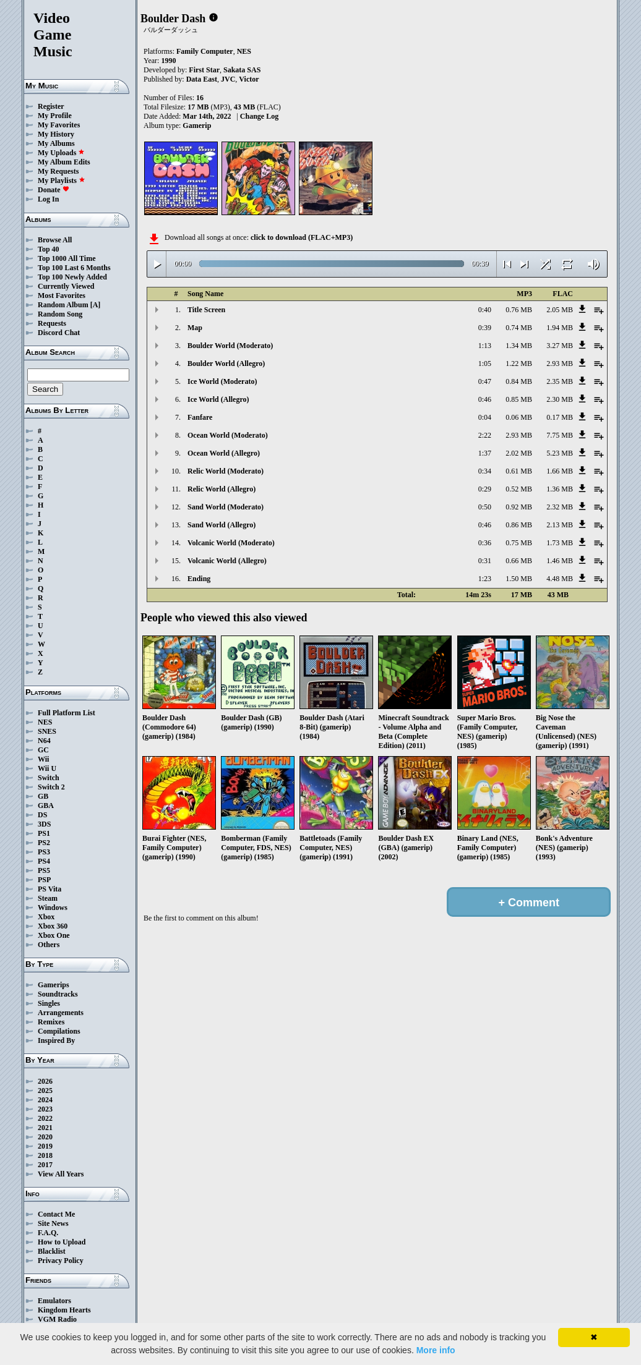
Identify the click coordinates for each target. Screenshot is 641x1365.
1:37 (484, 453)
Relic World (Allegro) (221, 489)
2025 (45, 1090)
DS (42, 814)
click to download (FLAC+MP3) (302, 237)
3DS (44, 824)
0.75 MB (518, 542)
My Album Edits (64, 162)
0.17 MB (559, 417)
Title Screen (206, 309)
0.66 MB (518, 560)
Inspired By (56, 1040)
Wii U (47, 768)
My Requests (58, 171)
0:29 (484, 489)
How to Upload (61, 1242)
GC (43, 750)
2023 (45, 1109)
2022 (45, 1118)
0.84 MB (518, 381)
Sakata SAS (241, 70)
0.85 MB (518, 399)
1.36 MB (559, 489)
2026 (45, 1081)
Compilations (59, 1031)
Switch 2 (51, 787)
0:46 (484, 399)
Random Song (60, 314)
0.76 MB (518, 309)
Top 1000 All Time (66, 258)
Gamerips (53, 984)
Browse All (55, 240)
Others (48, 944)
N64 (44, 740)
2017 (45, 1164)
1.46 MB (559, 560)
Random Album (63, 304)
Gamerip (197, 125)
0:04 (484, 417)
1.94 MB (559, 327)
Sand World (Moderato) (225, 507)
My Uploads (61, 152)
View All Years (61, 1174)
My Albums (56, 143)
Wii (43, 759)
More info (435, 1350)
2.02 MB (518, 453)
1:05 (484, 363)
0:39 (484, 327)
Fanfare (199, 417)
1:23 (484, 578)
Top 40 (48, 249)
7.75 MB (559, 435)
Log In (48, 199)
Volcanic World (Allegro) (227, 560)
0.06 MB (518, 417)
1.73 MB (559, 542)
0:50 (484, 507)
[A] (95, 304)
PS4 (44, 861)
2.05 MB (559, 309)
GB (43, 796)
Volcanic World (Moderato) (231, 542)
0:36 (484, 542)
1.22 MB (518, 363)
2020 (45, 1137)
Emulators (54, 1300)
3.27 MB (559, 345)
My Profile (55, 115)
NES (45, 722)
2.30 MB (559, 399)
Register (51, 106)
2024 (45, 1099)
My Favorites (59, 125)
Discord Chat (59, 332)
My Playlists (61, 180)
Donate (53, 189)
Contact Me (56, 1214)
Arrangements (61, 1012)
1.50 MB (518, 578)
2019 (45, 1146)
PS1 (44, 833)
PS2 (44, 842)
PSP (44, 879)
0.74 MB (518, 327)
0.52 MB (518, 489)
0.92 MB (518, 507)
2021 (45, 1127)
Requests (52, 323)
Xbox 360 (52, 926)
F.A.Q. (48, 1232)
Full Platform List (66, 712)
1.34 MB (518, 345)
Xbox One (54, 935)
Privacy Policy (61, 1260)
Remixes (51, 1022)
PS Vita (49, 889)
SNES (47, 731)
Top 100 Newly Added (72, 277)
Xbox (46, 916)
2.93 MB (559, 363)
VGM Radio (57, 1319)
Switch (48, 777)
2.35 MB (559, 381)
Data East (201, 79)
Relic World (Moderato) (225, 471)
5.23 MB (559, 453)
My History (56, 134)
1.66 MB (559, 471)
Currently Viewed (66, 286)
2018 (45, 1155)
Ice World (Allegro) (218, 399)
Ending (198, 578)
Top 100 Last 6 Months (74, 267)
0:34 (484, 471)
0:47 (484, 381)
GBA (46, 805)
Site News (53, 1223)
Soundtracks (58, 994)
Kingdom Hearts (64, 1310)
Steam (48, 898)
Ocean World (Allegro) (223, 453)
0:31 (484, 560)
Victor (249, 79)
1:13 (484, 345)
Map (194, 327)
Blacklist (52, 1251)
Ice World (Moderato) (222, 381)
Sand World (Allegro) (221, 525)
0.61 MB (518, 471)
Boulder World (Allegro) (226, 363)
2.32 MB (559, 507)
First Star (204, 70)
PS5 (44, 870)
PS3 (44, 852)
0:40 (484, 309)
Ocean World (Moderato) (227, 435)
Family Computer (204, 51)
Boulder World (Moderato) (230, 345)
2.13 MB (559, 525)
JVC (228, 79)
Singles (49, 1003)
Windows (52, 907)
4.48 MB (559, 578)
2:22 (484, 435)
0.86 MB (518, 525)
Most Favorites (61, 295)
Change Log (259, 116)
